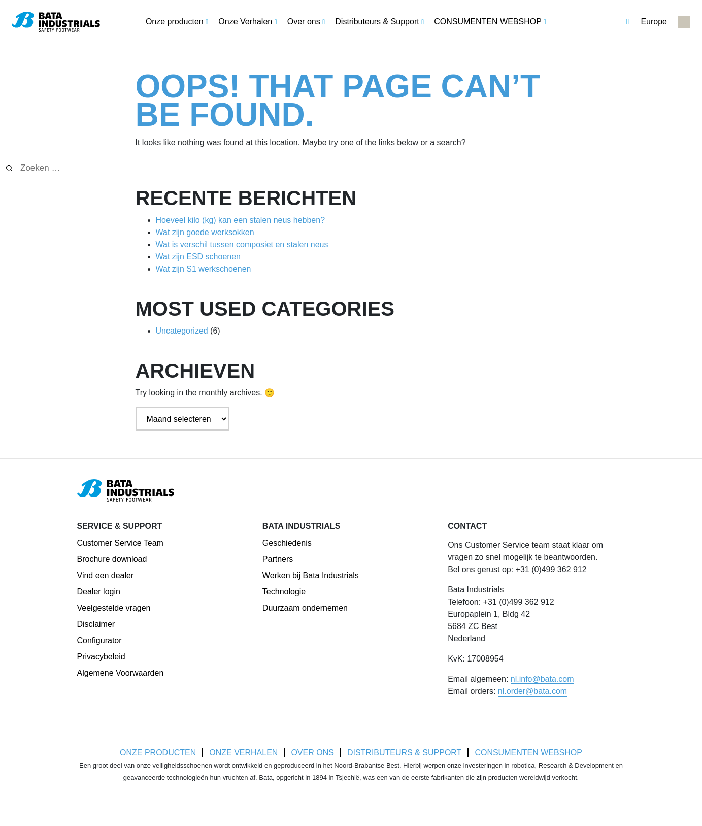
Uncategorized (182, 330)
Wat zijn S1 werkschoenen (203, 269)
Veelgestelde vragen (114, 608)
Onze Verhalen (243, 752)
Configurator (99, 640)
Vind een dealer (105, 575)
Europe (646, 22)
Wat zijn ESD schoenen (198, 256)
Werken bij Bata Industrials (310, 575)
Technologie (284, 591)
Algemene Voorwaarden (120, 673)
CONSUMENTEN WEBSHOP (528, 752)
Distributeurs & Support (404, 752)
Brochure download (112, 559)
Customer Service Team (120, 543)
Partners (277, 559)
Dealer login (98, 591)
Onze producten (158, 752)
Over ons (312, 752)
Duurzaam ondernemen (305, 608)
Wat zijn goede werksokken (205, 232)
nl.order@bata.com (532, 691)
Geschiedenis (287, 543)
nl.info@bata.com (542, 679)
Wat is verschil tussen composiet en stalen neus (242, 244)
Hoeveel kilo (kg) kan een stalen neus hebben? (240, 220)
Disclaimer (96, 624)
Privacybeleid (101, 656)
